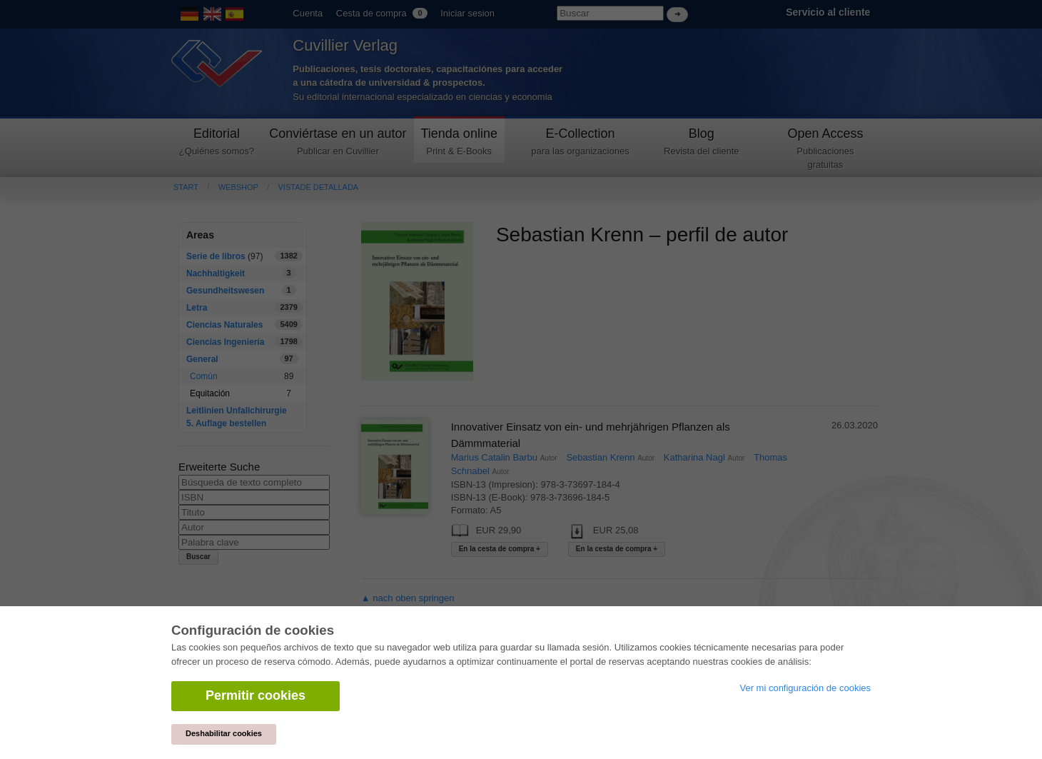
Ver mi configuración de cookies (805, 688)
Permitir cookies (255, 695)
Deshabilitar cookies (224, 733)
